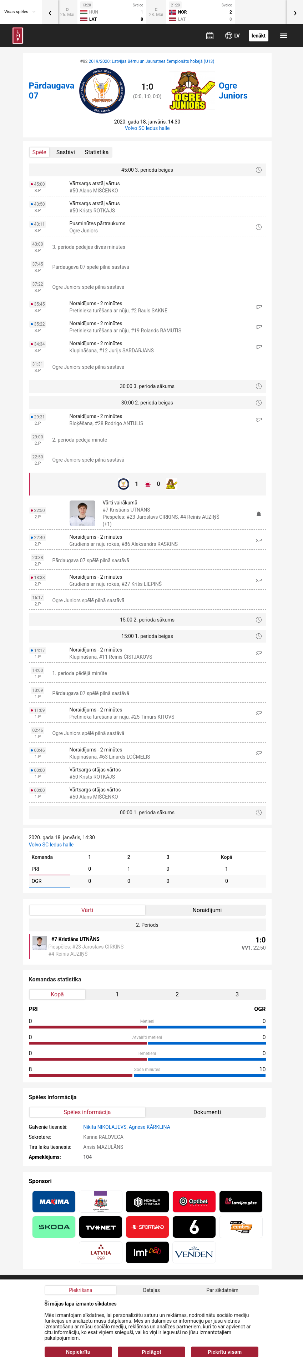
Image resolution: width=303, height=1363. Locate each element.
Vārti (87, 910)
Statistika (97, 152)
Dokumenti (207, 1112)
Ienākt (259, 36)
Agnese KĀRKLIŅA (149, 1127)
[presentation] (50, 12)
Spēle (39, 152)
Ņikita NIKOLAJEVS (104, 1127)
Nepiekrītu (78, 1352)
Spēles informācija (87, 1112)
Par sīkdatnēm (222, 1290)
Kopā (57, 994)
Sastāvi (65, 152)
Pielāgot (151, 1352)
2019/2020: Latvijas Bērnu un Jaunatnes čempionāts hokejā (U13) (151, 61)
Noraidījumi (207, 910)
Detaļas (151, 1290)
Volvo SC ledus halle (147, 128)
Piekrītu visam (225, 1352)
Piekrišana (80, 1290)
